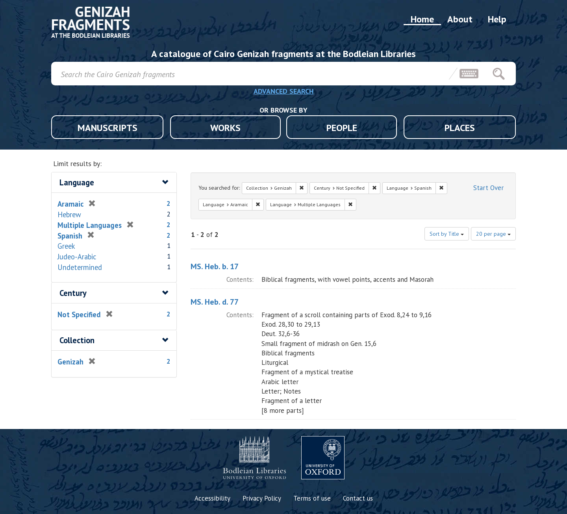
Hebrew (69, 214)
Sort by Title (447, 233)
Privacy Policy (262, 498)
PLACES (460, 128)
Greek (66, 246)
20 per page (493, 233)
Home (422, 19)
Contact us (358, 498)
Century (73, 293)
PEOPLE (341, 128)
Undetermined (79, 267)
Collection (76, 340)
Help (497, 19)
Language (76, 182)
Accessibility (212, 498)
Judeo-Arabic (76, 256)
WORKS (225, 128)
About (459, 19)
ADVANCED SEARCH (284, 91)
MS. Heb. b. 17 (215, 266)
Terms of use (312, 498)
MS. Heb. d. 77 (215, 302)
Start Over (488, 187)
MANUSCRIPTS (107, 128)
